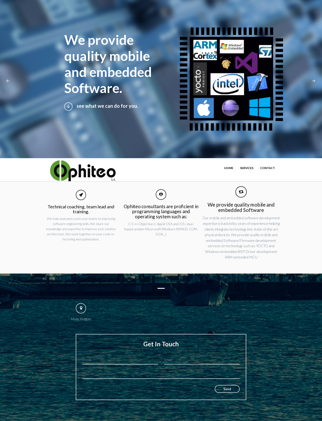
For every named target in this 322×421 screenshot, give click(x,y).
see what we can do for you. (101, 106)
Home (228, 168)
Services (246, 168)
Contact (267, 168)
